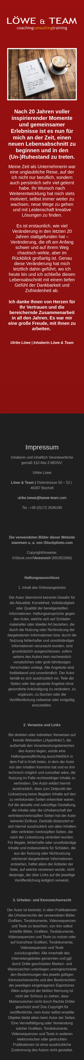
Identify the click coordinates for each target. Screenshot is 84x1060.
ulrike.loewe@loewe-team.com (41, 498)
